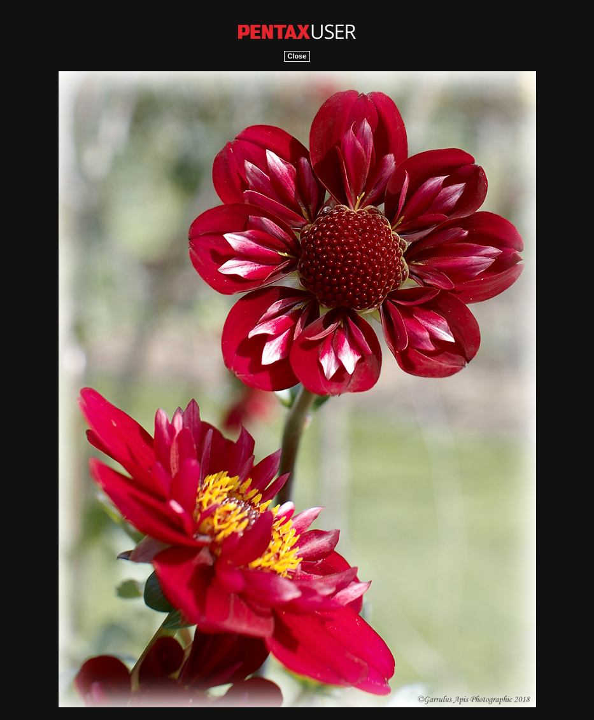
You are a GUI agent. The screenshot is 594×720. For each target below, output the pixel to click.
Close (297, 56)
